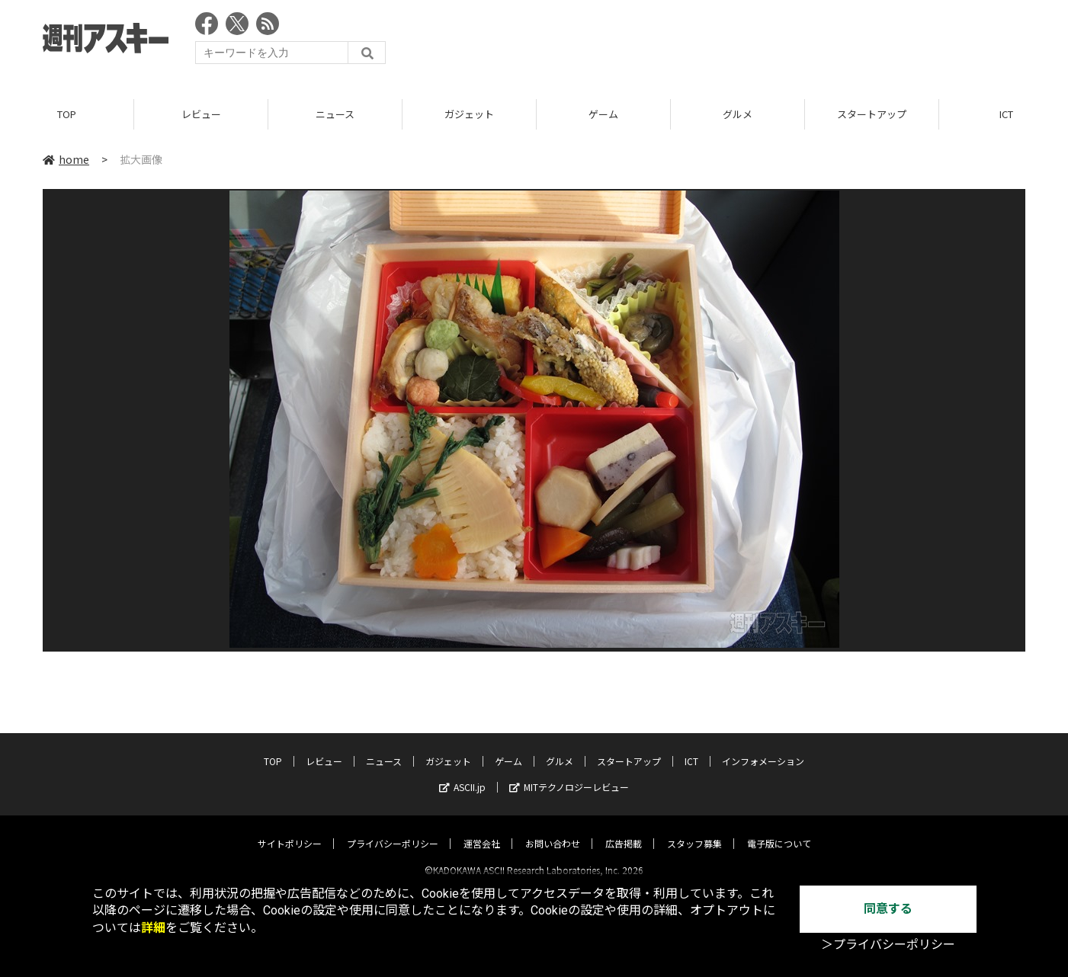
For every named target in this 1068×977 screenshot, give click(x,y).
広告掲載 (623, 830)
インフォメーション (763, 748)
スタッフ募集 (694, 830)
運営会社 (481, 830)
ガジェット (469, 114)
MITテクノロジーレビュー (569, 773)
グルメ (737, 114)
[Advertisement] (747, 42)
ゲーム (603, 114)
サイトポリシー (290, 830)
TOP (66, 114)
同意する (888, 909)
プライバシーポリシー (392, 830)
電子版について (779, 830)
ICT (691, 748)
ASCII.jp (462, 773)
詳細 (153, 928)
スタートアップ (871, 114)
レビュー (201, 114)
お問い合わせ (552, 830)
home (66, 159)
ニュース (335, 114)
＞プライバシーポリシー (888, 944)
